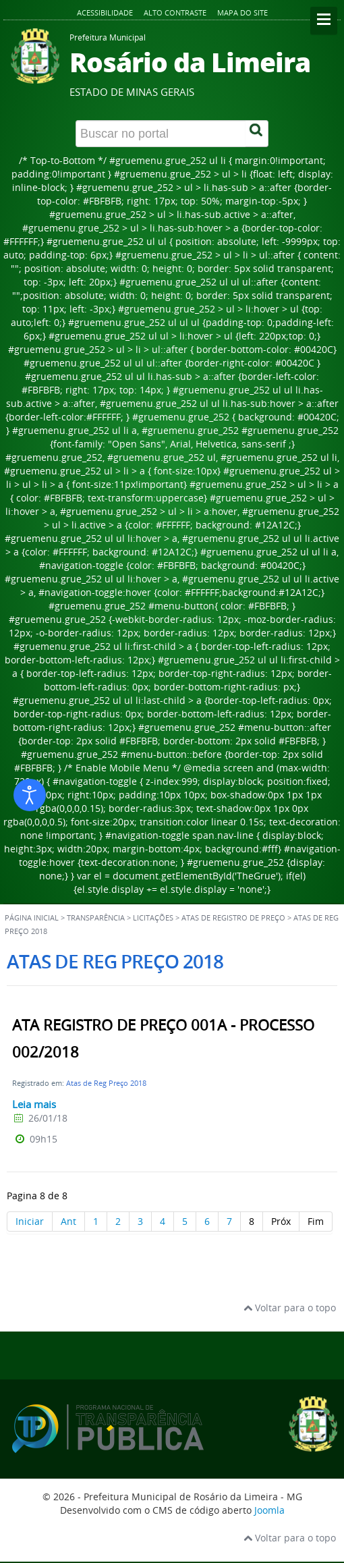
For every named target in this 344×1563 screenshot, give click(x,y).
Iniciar (30, 1221)
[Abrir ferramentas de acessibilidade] (29, 795)
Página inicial (32, 918)
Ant (68, 1221)
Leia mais (34, 1104)
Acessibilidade (105, 12)
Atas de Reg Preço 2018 (106, 1083)
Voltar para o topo (289, 1307)
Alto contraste (175, 12)
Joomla (269, 1510)
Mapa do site (242, 12)
